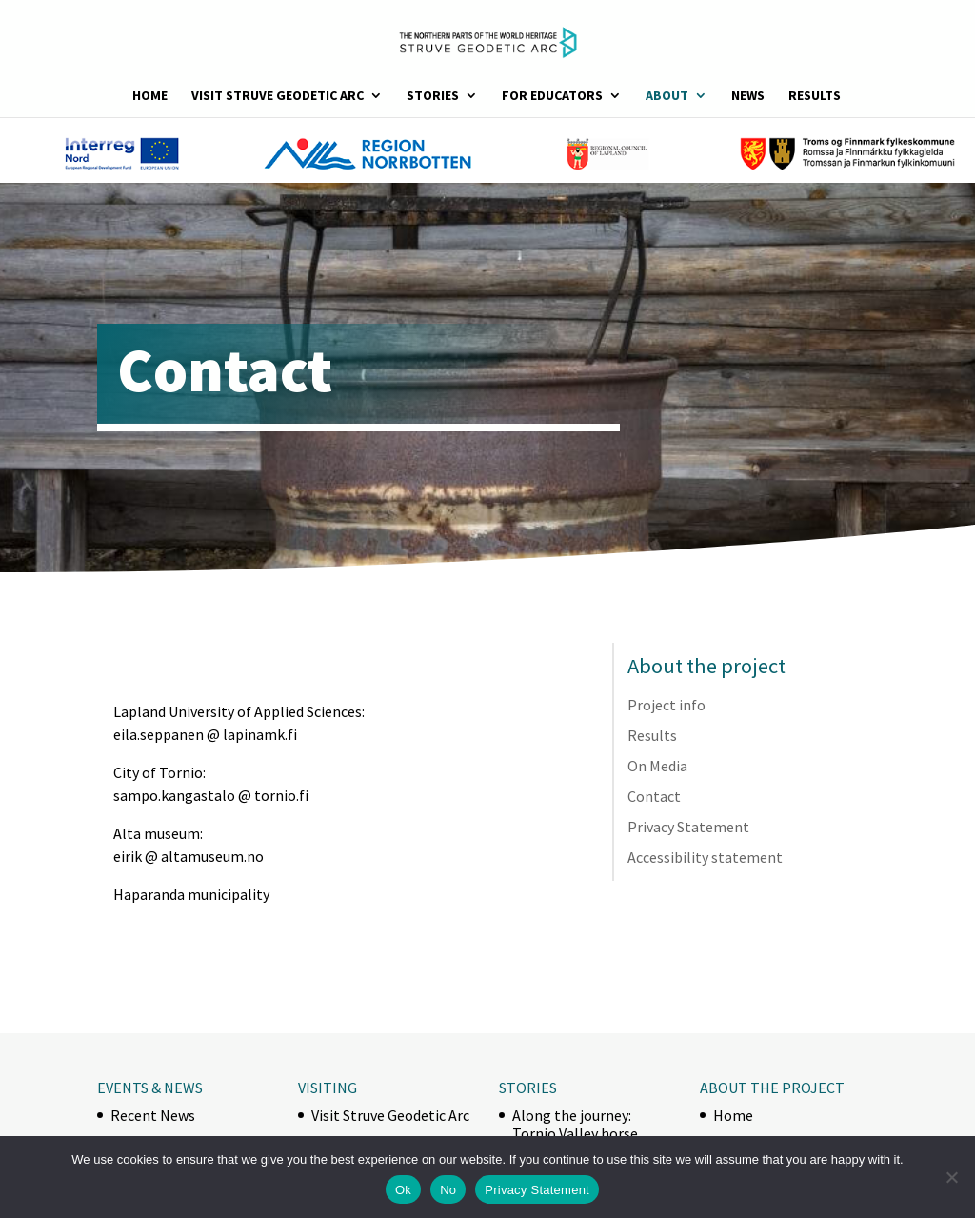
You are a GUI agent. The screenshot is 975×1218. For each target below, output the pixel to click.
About (667, 96)
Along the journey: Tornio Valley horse (575, 1124)
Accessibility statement (705, 857)
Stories (433, 96)
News (748, 96)
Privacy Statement (688, 826)
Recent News (152, 1115)
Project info (666, 704)
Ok (403, 1190)
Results (814, 96)
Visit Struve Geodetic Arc (277, 96)
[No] (951, 1177)
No (448, 1190)
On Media (657, 765)
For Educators (552, 96)
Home (150, 96)
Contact (654, 796)
